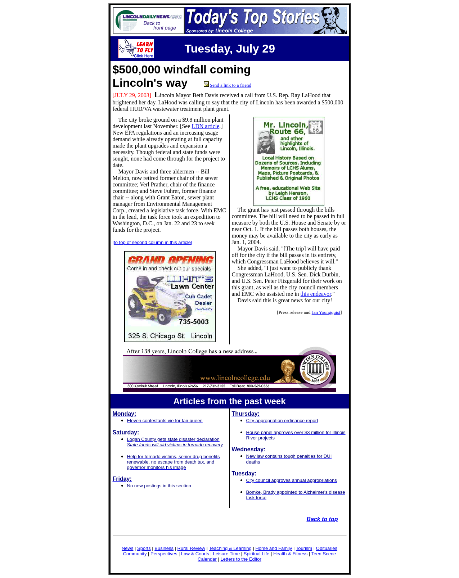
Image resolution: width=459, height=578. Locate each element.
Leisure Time (226, 553)
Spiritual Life (257, 553)
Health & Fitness (290, 553)
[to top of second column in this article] (152, 242)
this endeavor (316, 294)
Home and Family (273, 548)
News (128, 548)
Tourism (304, 548)
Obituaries (326, 548)
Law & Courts (195, 553)
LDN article (205, 126)
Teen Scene (323, 553)
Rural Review (191, 548)
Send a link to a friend (230, 85)
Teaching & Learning (230, 548)
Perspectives (163, 553)
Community (135, 553)
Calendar (207, 559)
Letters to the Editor (240, 559)
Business (164, 548)
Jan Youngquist (326, 312)
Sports (144, 548)
